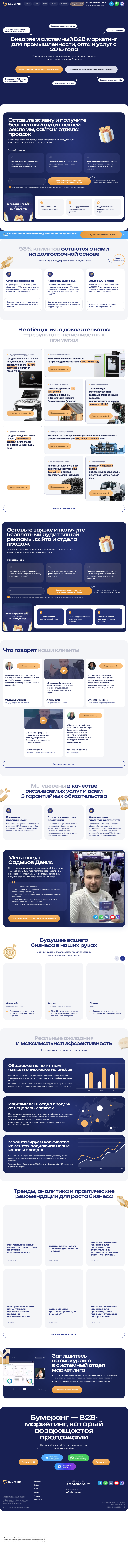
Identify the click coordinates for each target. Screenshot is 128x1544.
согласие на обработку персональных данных (30, 187)
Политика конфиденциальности (14, 1496)
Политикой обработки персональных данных (70, 187)
